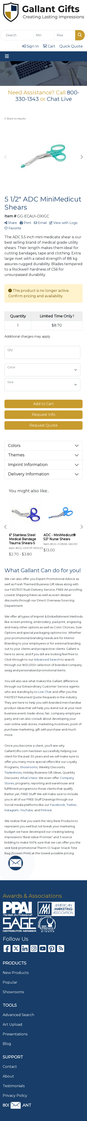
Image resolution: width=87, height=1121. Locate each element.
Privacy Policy (15, 1095)
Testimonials (14, 1086)
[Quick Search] (16, 35)
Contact (10, 1067)
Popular (10, 982)
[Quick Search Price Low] (43, 35)
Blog (7, 1044)
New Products (16, 973)
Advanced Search (18, 1015)
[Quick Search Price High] (64, 35)
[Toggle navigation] (7, 56)
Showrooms (13, 992)
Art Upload (12, 1024)
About (8, 1076)
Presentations (15, 1034)
